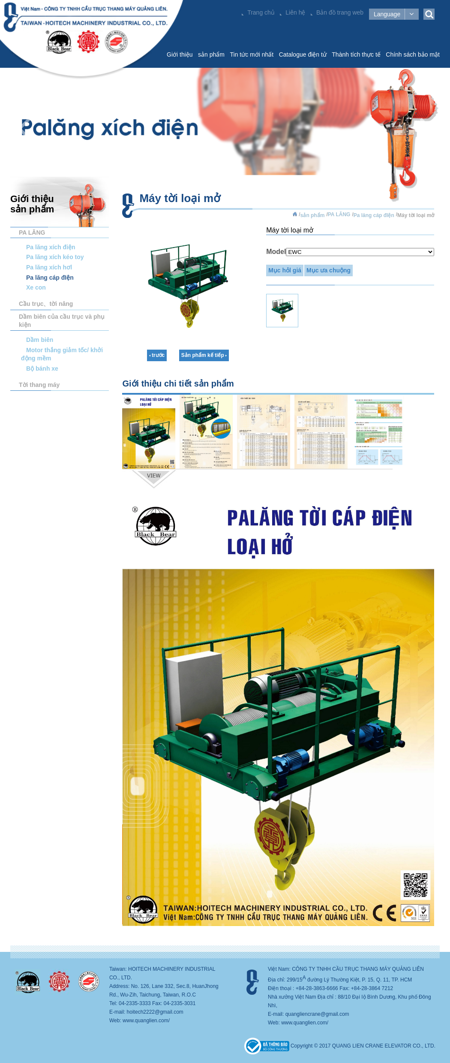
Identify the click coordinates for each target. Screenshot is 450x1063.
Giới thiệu (180, 54)
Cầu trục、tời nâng (46, 303)
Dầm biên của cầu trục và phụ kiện (62, 320)
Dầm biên (39, 339)
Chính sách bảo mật (413, 54)
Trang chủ (261, 12)
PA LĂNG (32, 232)
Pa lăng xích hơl (49, 267)
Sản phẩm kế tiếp (204, 355)
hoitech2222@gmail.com (155, 1012)
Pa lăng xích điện (50, 247)
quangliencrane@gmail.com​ (317, 1014)
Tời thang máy (39, 384)
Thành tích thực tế (356, 54)
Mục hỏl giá (284, 270)
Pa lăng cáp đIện (50, 277)
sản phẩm (211, 54)
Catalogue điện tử (303, 54)
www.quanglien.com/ (146, 1021)
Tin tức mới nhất (251, 54)
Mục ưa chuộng (328, 270)
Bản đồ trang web (339, 12)
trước (157, 355)
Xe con (36, 287)
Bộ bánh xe (42, 368)
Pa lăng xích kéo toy (55, 257)
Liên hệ (295, 12)
